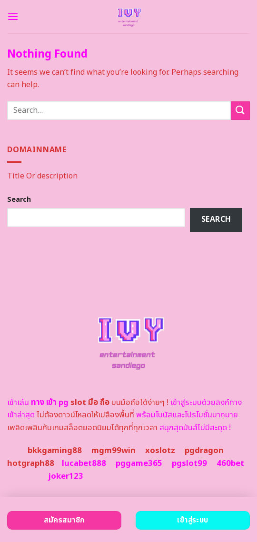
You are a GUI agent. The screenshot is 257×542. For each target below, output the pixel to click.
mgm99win (113, 450)
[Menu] (13, 16)
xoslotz (160, 450)
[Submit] (240, 110)
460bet (230, 463)
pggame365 (139, 463)
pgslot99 (189, 463)
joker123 (65, 476)
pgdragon (204, 450)
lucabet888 (84, 463)
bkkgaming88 (55, 450)
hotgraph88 (30, 463)
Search (19, 200)
